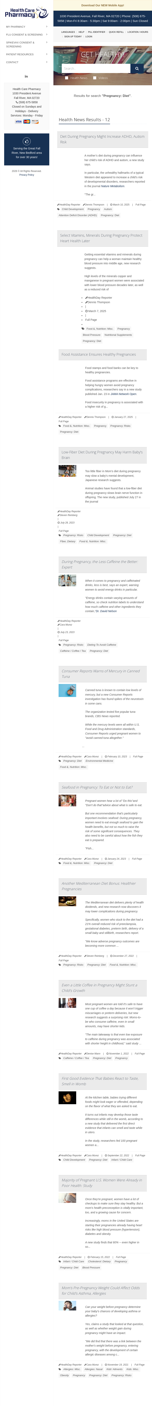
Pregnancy (94, 209)
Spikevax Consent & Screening (20, 44)
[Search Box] (96, 68)
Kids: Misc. (132, 1369)
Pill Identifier (96, 32)
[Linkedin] (26, 76)
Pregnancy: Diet (110, 215)
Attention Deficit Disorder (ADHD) (78, 215)
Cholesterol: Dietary (99, 1261)
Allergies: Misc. (72, 1369)
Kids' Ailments (114, 1369)
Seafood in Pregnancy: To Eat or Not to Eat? (97, 787)
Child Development (73, 209)
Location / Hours (137, 32)
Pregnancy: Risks (120, 425)
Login (89, 36)
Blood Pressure (92, 334)
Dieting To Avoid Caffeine (101, 644)
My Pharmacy (15, 26)
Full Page (141, 204)
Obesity (64, 1375)
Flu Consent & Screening (24, 34)
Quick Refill (116, 32)
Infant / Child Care (121, 1159)
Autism (108, 209)
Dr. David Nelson (106, 611)
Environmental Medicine (99, 760)
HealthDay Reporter (98, 297)
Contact (12, 62)
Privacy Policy (26, 175)
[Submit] (137, 68)
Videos (100, 78)
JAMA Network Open (123, 394)
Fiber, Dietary (67, 541)
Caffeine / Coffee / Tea (73, 650)
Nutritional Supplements (118, 334)
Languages (68, 32)
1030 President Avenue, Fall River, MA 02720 (90, 16)
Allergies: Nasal (94, 1369)
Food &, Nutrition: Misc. (100, 328)
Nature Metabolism (112, 186)
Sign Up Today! (73, 36)
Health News (76, 78)
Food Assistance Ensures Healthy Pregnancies (99, 354)
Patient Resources (20, 54)
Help (81, 32)
